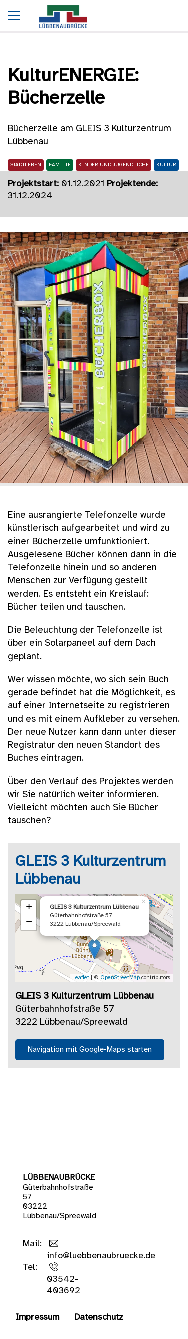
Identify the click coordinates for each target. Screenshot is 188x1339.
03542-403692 (63, 1285)
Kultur (166, 165)
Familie (60, 165)
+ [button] (29, 907)
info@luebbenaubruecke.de (101, 1256)
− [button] (29, 922)
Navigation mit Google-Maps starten (90, 1050)
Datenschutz (98, 1317)
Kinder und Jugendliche (113, 165)
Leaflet (80, 978)
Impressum (37, 1317)
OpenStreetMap (120, 978)
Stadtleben (25, 165)
